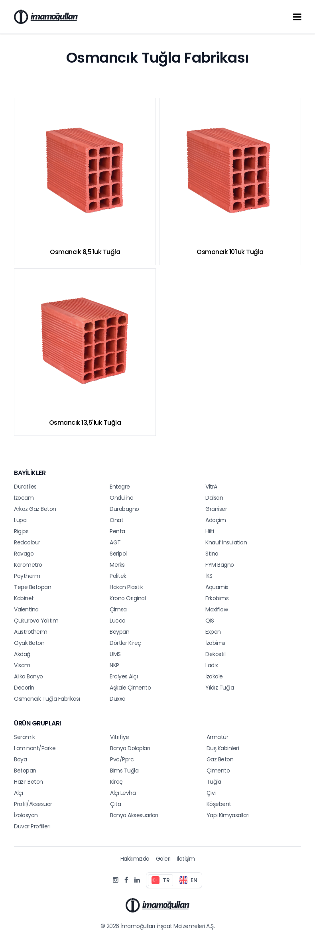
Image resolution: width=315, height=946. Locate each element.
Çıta (115, 804)
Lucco (118, 621)
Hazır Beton (28, 782)
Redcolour (27, 542)
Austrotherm (30, 632)
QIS (209, 621)
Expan (213, 632)
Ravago (23, 554)
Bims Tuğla (124, 771)
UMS (115, 654)
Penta (117, 531)
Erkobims (216, 598)
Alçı (18, 793)
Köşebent (219, 804)
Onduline (121, 498)
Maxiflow (216, 609)
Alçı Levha (123, 793)
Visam (22, 665)
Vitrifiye (119, 737)
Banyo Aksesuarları (134, 815)
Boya (20, 759)
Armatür (217, 737)
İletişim (186, 859)
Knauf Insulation (226, 542)
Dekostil (215, 654)
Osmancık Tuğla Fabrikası (47, 699)
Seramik (24, 737)
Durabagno (124, 509)
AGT (115, 542)
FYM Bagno (219, 565)
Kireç (116, 782)
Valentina (26, 609)
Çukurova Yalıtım (36, 621)
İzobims (215, 643)
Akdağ (22, 654)
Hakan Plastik (126, 587)
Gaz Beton (220, 759)
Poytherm (27, 576)
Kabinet (24, 598)
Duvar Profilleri (32, 826)
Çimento (218, 771)
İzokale (214, 676)
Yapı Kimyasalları (228, 815)
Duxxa (118, 699)
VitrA (211, 487)
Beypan (119, 632)
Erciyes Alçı (124, 676)
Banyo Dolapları (130, 748)
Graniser (216, 509)
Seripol (118, 554)
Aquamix (216, 587)
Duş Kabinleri (223, 748)
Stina (212, 554)
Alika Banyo (28, 676)
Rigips (21, 531)
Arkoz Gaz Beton (35, 509)
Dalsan (214, 498)
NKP (114, 665)
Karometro (28, 565)
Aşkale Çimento (130, 688)
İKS (209, 576)
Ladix (211, 665)
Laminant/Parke (34, 748)
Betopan (25, 771)
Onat (116, 520)
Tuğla (214, 782)
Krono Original (128, 598)
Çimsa (118, 609)
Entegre (120, 487)
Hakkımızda (135, 859)
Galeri (163, 859)
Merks (117, 565)
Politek (118, 576)
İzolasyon (26, 815)
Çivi (211, 793)
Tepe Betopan (32, 587)
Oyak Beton (29, 643)
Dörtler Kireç (125, 643)
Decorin (24, 688)
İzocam (23, 498)
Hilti (209, 531)
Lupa (20, 520)
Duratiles (25, 487)
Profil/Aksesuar (33, 804)
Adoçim (215, 520)
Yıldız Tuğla (219, 688)
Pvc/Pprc (122, 759)
